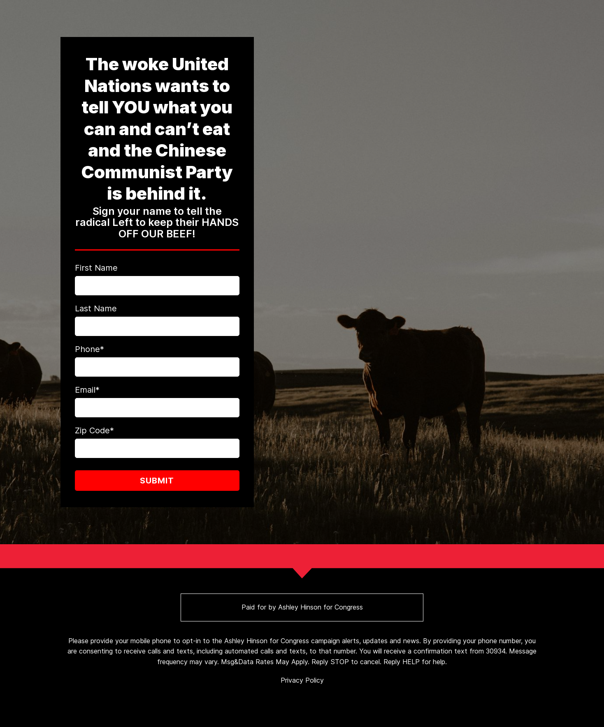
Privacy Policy (302, 680)
